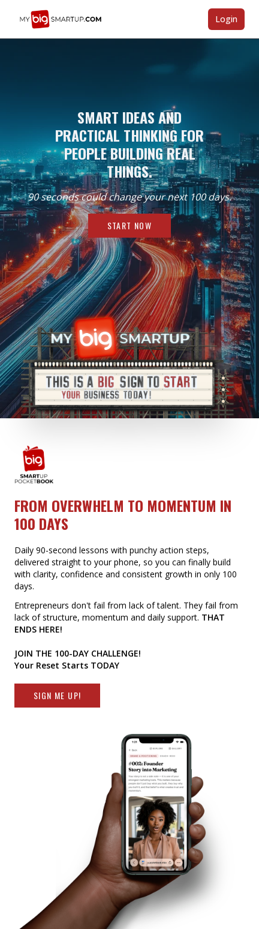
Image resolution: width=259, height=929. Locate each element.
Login (226, 19)
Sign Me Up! (57, 695)
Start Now (129, 225)
